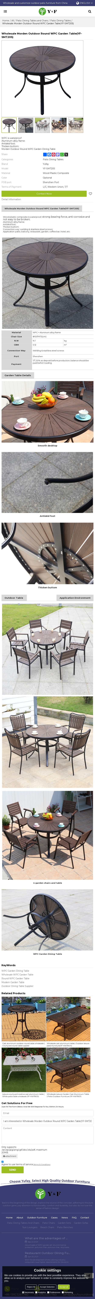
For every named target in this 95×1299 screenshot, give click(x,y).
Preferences (53, 1292)
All (12, 20)
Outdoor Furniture (37, 1217)
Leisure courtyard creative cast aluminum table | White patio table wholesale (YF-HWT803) (23, 1095)
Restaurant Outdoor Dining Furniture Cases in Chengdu (70, 1238)
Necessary (28, 1292)
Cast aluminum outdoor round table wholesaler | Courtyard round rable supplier (23, 1044)
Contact (85, 1217)
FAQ (74, 1217)
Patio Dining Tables (60, 20)
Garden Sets (64, 1223)
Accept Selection (47, 1287)
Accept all (64, 1287)
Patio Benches (65, 1227)
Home (5, 20)
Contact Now (44, 193)
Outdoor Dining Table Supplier (17, 986)
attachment (9, 1156)
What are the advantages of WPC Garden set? (24, 1238)
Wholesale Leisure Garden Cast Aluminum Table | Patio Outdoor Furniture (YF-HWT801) (68, 1095)
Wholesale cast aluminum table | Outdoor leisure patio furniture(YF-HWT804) (68, 1044)
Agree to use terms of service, (26, 1163)
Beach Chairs (47, 1227)
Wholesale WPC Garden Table (17, 974)
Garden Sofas (81, 1223)
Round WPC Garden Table (15, 978)
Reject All (31, 1287)
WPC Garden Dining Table (15, 970)
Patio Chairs (48, 1223)
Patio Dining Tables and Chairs (32, 20)
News (65, 1217)
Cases (54, 1217)
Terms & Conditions (41, 1164)
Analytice (40, 1292)
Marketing (67, 1292)
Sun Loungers (29, 1227)
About (20, 1217)
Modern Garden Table (13, 982)
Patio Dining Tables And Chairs (23, 1223)
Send (12, 1169)
